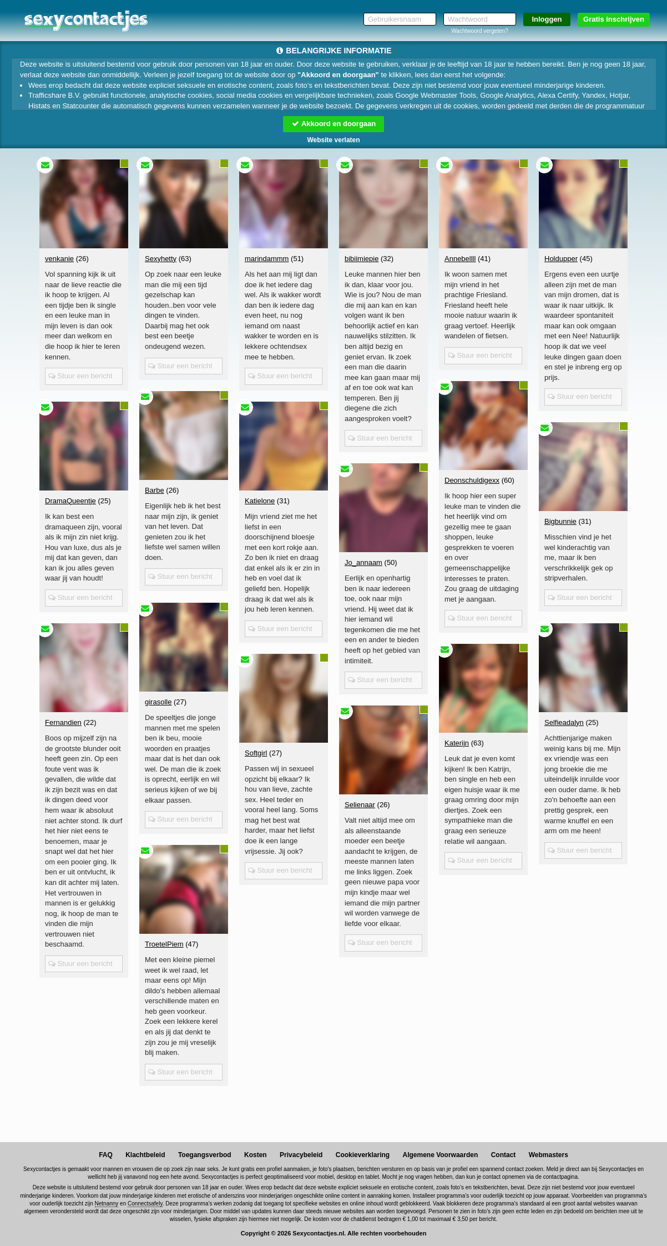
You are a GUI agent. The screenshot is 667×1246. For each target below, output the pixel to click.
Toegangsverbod (204, 1155)
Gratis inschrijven (613, 19)
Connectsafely (145, 1203)
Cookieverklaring (363, 1155)
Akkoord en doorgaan (333, 123)
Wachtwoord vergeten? (479, 31)
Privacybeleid (301, 1155)
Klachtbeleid (145, 1155)
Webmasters (548, 1155)
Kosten (255, 1155)
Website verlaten (333, 140)
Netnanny (107, 1203)
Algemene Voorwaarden (440, 1155)
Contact (503, 1155)
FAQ (106, 1155)
